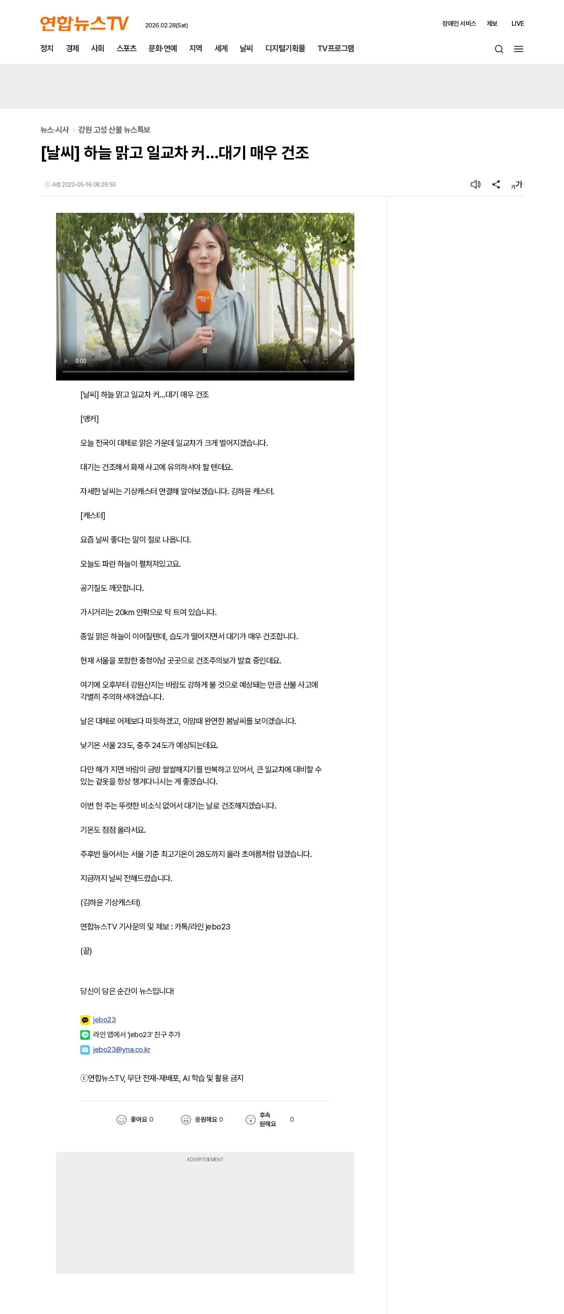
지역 (195, 48)
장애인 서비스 (459, 23)
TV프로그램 (335, 48)
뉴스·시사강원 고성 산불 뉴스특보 (95, 130)
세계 (221, 48)
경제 (72, 48)
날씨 (246, 48)
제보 (492, 23)
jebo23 (98, 1020)
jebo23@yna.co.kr (121, 1049)
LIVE (518, 23)
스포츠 (127, 48)
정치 (47, 48)
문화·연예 (162, 48)
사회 (97, 48)
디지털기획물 (285, 48)
